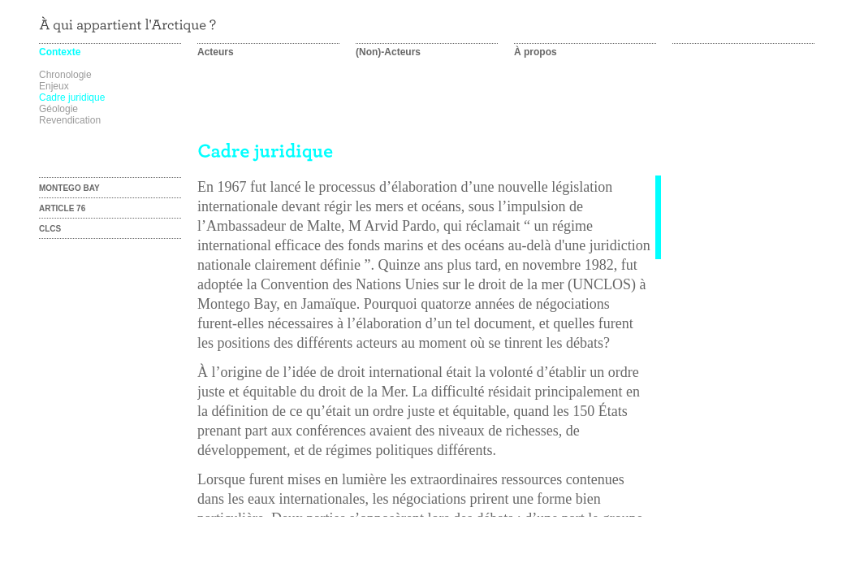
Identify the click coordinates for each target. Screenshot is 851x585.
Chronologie (65, 74)
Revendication (70, 120)
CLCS (50, 228)
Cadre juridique (72, 97)
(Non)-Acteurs (388, 52)
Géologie (58, 109)
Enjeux (54, 86)
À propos (535, 52)
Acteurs (215, 52)
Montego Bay (69, 188)
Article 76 (62, 208)
